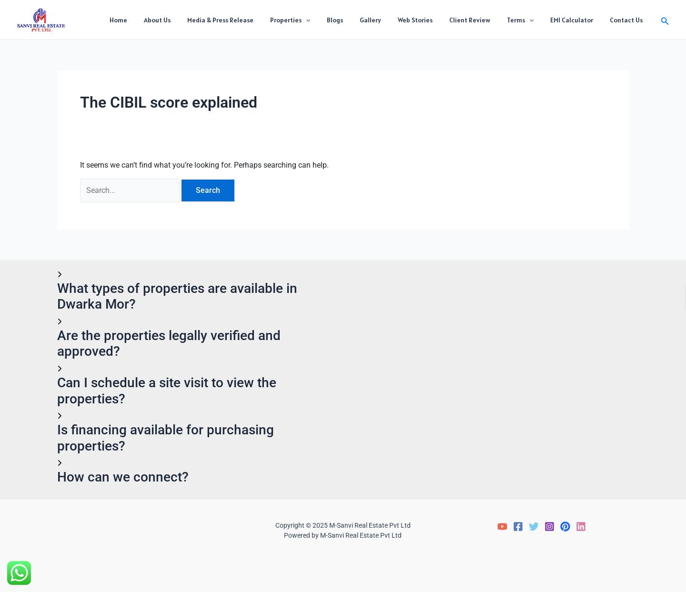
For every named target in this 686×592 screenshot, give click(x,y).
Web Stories (430, 20)
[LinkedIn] (581, 527)
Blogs (356, 20)
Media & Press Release (248, 20)
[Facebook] (518, 527)
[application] (330, 20)
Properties (315, 20)
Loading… (492, 364)
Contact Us (628, 20)
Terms (528, 20)
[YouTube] (502, 527)
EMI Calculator (576, 20)
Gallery (388, 20)
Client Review (481, 20)
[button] (665, 19)
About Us (188, 20)
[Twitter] (534, 527)
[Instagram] (550, 527)
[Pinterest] (565, 527)
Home (153, 20)
